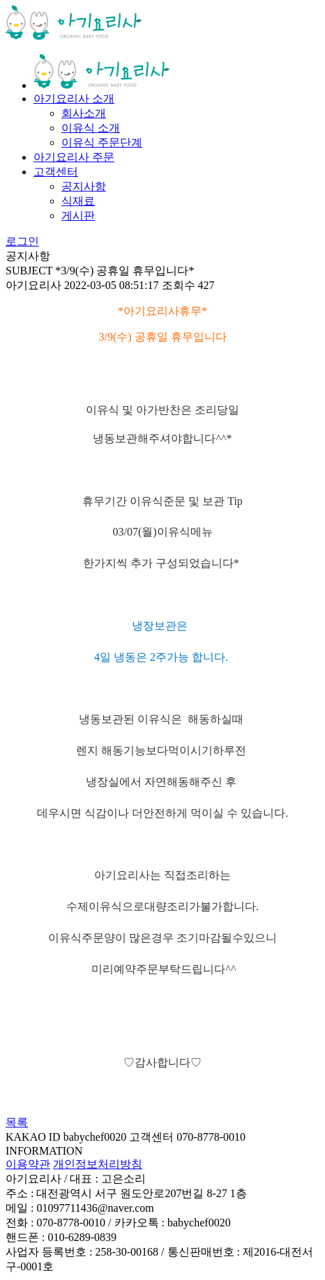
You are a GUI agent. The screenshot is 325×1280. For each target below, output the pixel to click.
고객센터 (55, 172)
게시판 (78, 215)
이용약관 (28, 1164)
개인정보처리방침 (97, 1164)
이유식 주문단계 (101, 142)
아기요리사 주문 (73, 157)
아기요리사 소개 (73, 98)
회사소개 (83, 113)
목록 (17, 1122)
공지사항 (83, 186)
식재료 (78, 201)
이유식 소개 (90, 128)
